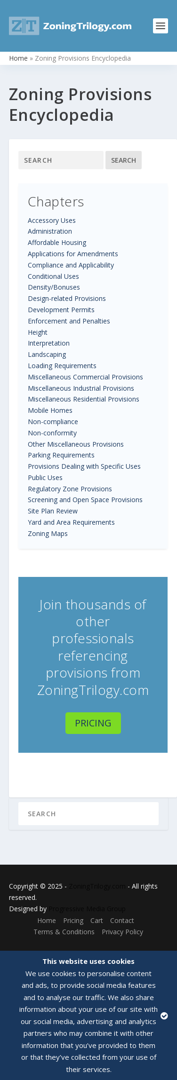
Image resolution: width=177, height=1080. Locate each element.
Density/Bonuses (54, 287)
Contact (122, 920)
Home (18, 58)
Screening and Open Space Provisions (85, 499)
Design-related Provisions (67, 298)
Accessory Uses (52, 220)
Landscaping (47, 354)
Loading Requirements (62, 365)
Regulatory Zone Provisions (70, 488)
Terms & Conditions (64, 931)
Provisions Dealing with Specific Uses (84, 466)
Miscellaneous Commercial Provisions (85, 376)
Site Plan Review (53, 510)
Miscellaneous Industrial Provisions (81, 388)
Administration (50, 231)
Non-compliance (53, 421)
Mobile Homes (50, 410)
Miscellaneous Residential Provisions (83, 398)
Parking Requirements (61, 454)
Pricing (93, 723)
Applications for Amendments (73, 253)
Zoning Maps (48, 533)
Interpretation (49, 343)
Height (38, 332)
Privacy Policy (122, 931)
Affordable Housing (57, 242)
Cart (96, 920)
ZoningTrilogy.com (97, 886)
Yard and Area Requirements (71, 522)
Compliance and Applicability (71, 264)
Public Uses (45, 477)
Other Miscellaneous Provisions (76, 444)
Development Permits (61, 309)
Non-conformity (52, 432)
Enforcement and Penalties (69, 320)
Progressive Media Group (87, 908)
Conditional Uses (53, 276)
